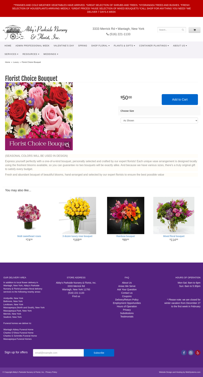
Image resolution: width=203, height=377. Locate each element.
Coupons (127, 296)
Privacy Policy (51, 372)
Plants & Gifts (123, 46)
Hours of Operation (127, 306)
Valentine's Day (64, 46)
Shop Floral (99, 46)
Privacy (127, 309)
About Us (179, 46)
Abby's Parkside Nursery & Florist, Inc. (38, 32)
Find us (76, 296)
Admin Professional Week (33, 46)
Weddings (49, 54)
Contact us (127, 293)
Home (8, 46)
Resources (29, 54)
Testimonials (126, 316)
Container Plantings (153, 46)
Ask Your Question (127, 289)
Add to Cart (180, 99)
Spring (82, 46)
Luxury (16, 62)
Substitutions (127, 313)
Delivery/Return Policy (127, 299)
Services (10, 54)
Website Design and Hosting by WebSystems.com (179, 372)
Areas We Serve (127, 286)
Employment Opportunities (127, 303)
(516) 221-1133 (118, 34)
